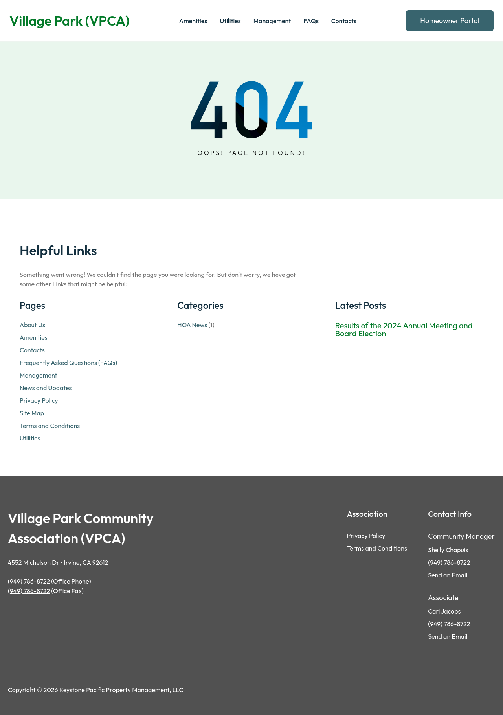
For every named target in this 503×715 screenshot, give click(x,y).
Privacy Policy (39, 400)
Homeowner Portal (449, 20)
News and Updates (46, 388)
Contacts (32, 350)
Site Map (32, 413)
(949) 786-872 (447, 624)
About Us (32, 325)
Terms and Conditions (50, 425)
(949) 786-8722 (29, 581)
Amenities (34, 337)
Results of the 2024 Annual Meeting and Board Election (404, 329)
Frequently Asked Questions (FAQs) (68, 363)
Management (38, 375)
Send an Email (447, 575)
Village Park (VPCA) (69, 20)
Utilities (30, 438)
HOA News (192, 325)
